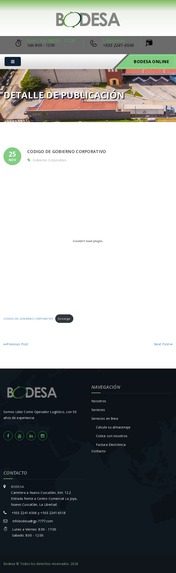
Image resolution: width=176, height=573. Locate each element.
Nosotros (98, 401)
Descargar (64, 318)
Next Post (163, 344)
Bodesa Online (151, 61)
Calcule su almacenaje (113, 427)
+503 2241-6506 (118, 45)
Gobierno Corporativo (49, 160)
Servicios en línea (104, 418)
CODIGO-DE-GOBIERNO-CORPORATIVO (28, 318)
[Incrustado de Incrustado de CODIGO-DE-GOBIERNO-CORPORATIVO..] (88, 241)
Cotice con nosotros (111, 436)
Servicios (98, 410)
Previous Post (15, 344)
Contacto (98, 451)
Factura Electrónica (111, 444)
